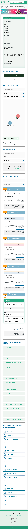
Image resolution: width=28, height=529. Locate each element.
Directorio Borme (14, 519)
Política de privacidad (14, 522)
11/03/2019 (17, 168)
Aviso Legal (14, 521)
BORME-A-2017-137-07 (19, 285)
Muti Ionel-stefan (7, 65)
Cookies (14, 524)
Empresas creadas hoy (14, 517)
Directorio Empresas (14, 518)
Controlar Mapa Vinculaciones (9, 138)
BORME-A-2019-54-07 (20, 202)
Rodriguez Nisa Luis (10, 249)
